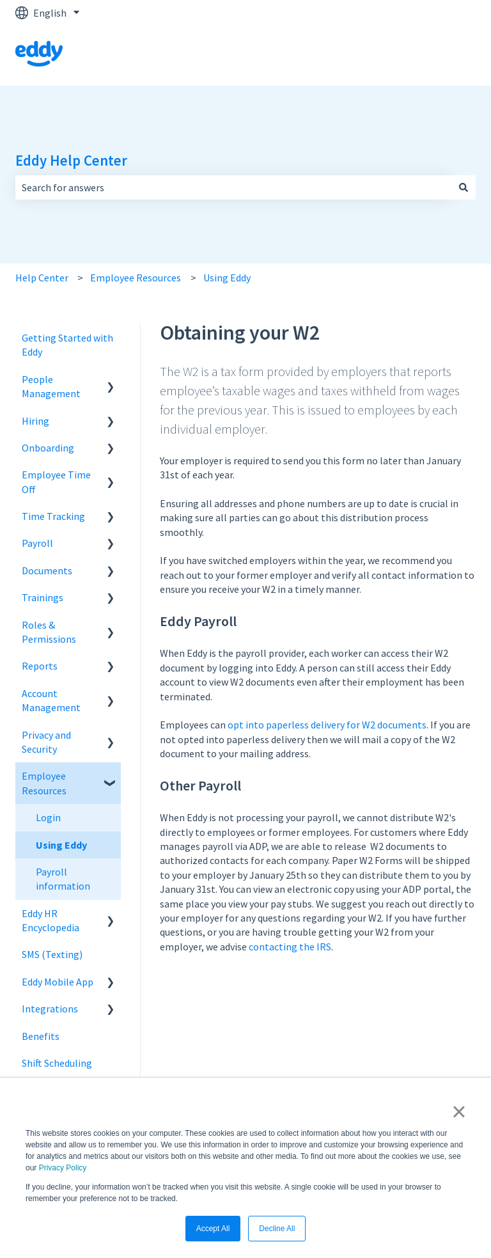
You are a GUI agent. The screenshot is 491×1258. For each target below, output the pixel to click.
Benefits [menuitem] (40, 1036)
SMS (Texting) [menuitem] (52, 954)
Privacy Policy (63, 1167)
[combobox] (233, 187)
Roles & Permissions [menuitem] (49, 631)
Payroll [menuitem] (37, 543)
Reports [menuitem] (40, 665)
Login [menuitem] (48, 817)
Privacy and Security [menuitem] (46, 741)
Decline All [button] (277, 1228)
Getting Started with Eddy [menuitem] (67, 344)
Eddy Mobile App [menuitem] (57, 981)
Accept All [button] (213, 1228)
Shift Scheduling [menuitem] (57, 1063)
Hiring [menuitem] (35, 420)
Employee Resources (135, 277)
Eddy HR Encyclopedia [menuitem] (50, 920)
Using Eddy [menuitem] (61, 844)
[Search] (463, 187)
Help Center (41, 277)
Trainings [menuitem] (42, 597)
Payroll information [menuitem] (63, 878)
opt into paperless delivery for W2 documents (327, 724)
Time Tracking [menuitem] (53, 516)
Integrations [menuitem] (50, 1008)
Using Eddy (227, 277)
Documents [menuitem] (47, 570)
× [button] (458, 1111)
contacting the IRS (290, 946)
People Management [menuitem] (51, 386)
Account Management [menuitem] (51, 700)
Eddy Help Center (71, 160)
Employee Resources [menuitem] (44, 782)
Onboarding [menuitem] (48, 447)
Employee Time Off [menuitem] (56, 481)
